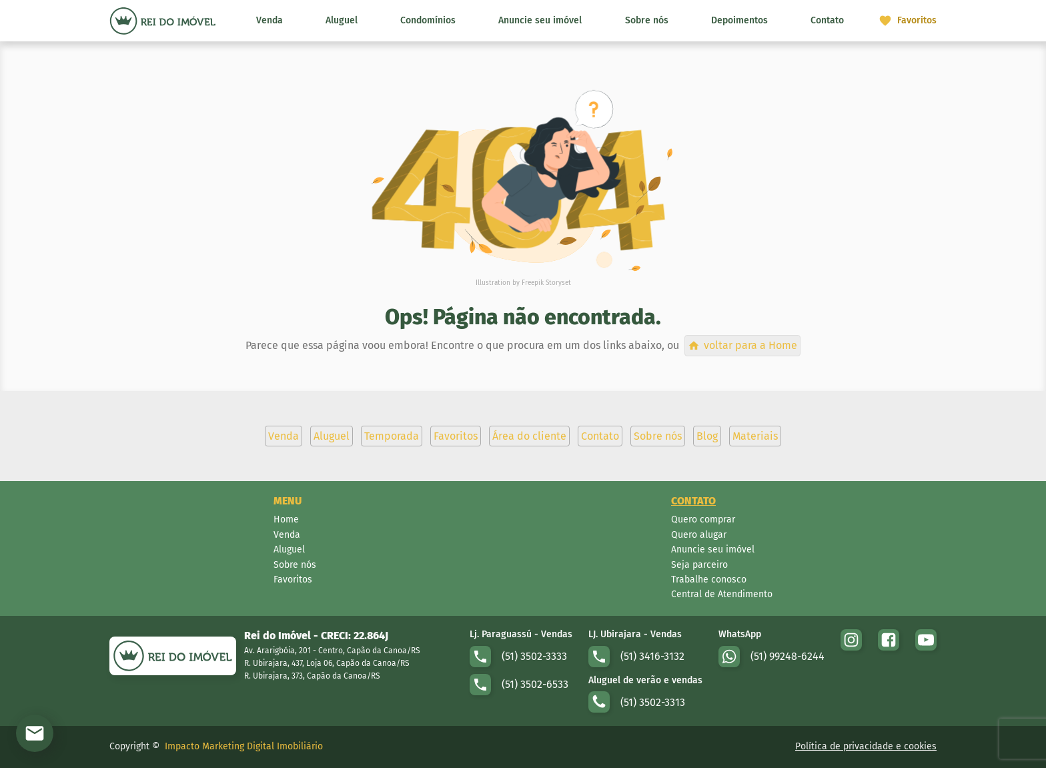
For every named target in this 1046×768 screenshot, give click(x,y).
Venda (269, 20)
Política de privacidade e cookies (866, 746)
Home (286, 519)
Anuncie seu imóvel (540, 20)
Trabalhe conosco (708, 579)
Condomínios (428, 20)
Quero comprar (703, 519)
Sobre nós (646, 20)
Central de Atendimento (721, 594)
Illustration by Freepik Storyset (523, 283)
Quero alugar (698, 534)
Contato (827, 20)
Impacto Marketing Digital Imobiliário (244, 746)
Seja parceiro (699, 564)
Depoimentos (739, 20)
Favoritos (293, 579)
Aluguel (342, 20)
